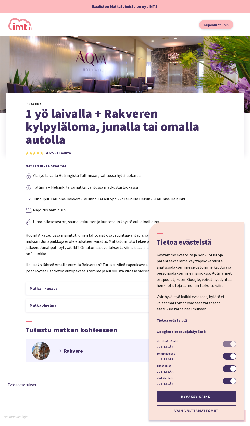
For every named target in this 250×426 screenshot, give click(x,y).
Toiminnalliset (166, 353)
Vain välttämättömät (196, 410)
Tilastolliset (165, 366)
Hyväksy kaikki (196, 396)
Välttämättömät (167, 341)
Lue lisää (165, 347)
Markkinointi (165, 378)
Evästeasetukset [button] (22, 384)
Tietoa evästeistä (172, 320)
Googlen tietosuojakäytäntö (181, 331)
